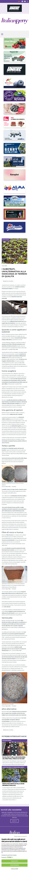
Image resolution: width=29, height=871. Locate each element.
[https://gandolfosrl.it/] (14, 189)
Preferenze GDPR (14, 868)
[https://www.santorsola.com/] (14, 228)
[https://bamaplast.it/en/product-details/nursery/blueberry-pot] (14, 175)
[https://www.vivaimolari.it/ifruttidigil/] (14, 110)
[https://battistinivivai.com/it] (14, 149)
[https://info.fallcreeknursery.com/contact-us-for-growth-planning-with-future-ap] (14, 162)
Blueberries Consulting (8, 281)
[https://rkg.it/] (14, 83)
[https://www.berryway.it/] (14, 97)
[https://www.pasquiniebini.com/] (14, 57)
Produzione (5, 239)
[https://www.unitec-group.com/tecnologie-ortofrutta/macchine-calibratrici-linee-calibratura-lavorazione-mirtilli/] (14, 70)
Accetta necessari (14, 865)
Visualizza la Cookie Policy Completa (8, 855)
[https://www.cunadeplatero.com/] (14, 215)
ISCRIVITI (14, 821)
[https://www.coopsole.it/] (14, 123)
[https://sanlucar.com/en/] (14, 202)
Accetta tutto (14, 861)
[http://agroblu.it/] (14, 136)
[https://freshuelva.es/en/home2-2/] (14, 44)
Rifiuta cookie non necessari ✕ (20, 836)
